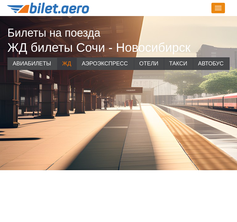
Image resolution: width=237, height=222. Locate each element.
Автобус (211, 63)
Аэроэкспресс (105, 63)
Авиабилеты (32, 63)
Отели (148, 63)
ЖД (66, 63)
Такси (178, 63)
